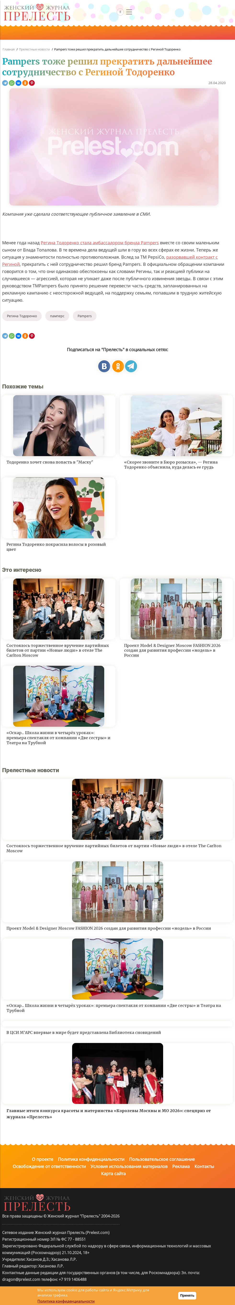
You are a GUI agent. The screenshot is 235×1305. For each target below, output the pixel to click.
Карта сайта (113, 1173)
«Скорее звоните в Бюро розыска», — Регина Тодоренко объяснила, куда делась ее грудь (171, 465)
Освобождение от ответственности (49, 1166)
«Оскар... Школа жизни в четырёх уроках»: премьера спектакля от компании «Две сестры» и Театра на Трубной (58, 737)
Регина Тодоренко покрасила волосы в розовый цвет (56, 547)
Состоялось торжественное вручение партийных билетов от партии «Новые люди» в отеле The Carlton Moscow (57, 650)
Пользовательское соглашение (162, 1159)
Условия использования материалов (129, 1166)
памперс (57, 316)
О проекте (42, 1159)
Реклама (181, 1166)
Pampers (85, 316)
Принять (187, 1295)
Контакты (204, 1166)
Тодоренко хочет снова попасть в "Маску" (49, 462)
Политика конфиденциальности (91, 1159)
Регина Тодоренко (22, 316)
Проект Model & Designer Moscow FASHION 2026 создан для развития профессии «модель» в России (172, 650)
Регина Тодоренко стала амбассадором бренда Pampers (100, 243)
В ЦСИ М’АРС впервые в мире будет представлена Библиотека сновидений (83, 1032)
